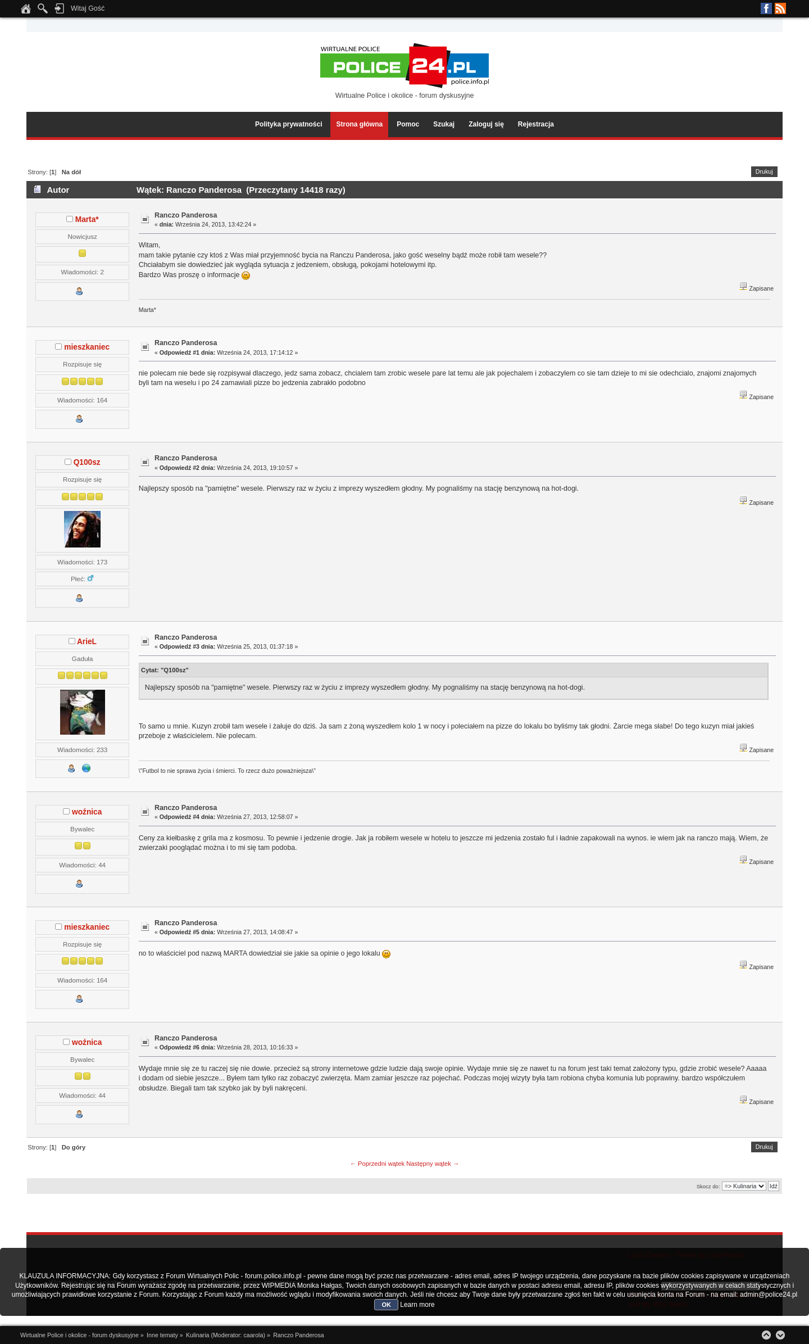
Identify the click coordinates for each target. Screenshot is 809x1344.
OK (386, 1304)
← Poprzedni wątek (377, 1163)
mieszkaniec (87, 347)
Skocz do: (708, 1186)
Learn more (417, 1305)
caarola (253, 1335)
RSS (780, 8)
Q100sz (87, 462)
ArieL (87, 641)
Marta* (87, 219)
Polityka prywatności (288, 124)
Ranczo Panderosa (185, 215)
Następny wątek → (432, 1163)
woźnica (87, 812)
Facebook (766, 8)
